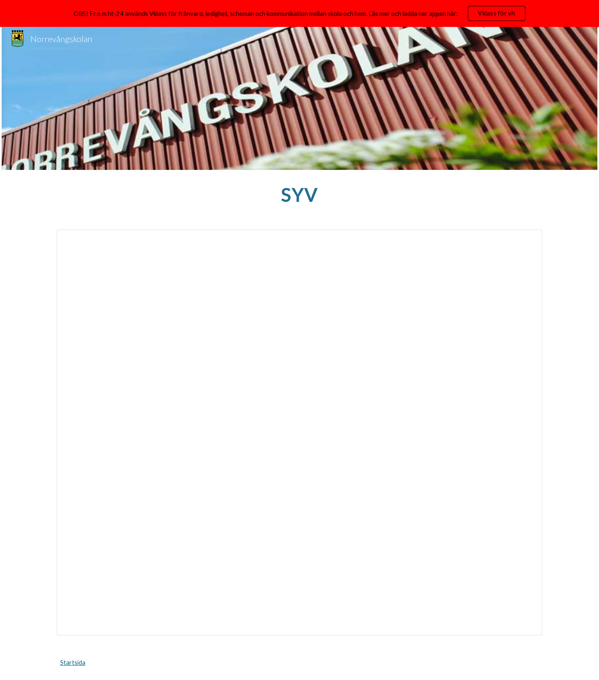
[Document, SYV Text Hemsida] (299, 432)
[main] (299, 194)
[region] (299, 13)
